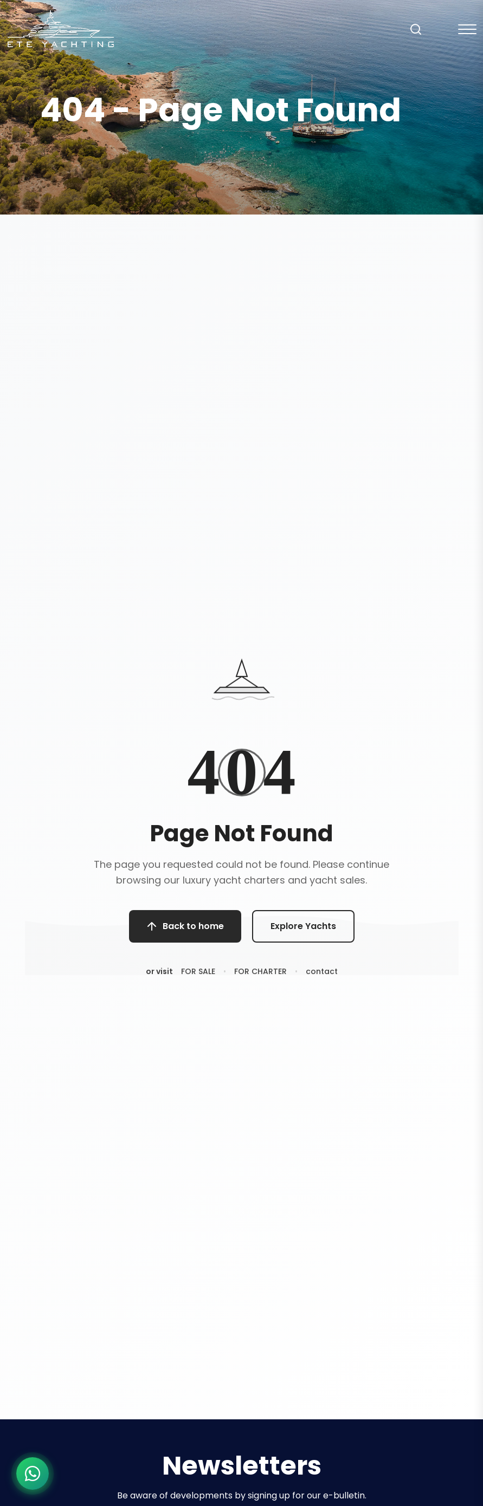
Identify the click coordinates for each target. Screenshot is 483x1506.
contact (322, 977)
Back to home (185, 930)
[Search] (416, 29)
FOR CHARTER (260, 977)
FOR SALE (198, 977)
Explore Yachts (303, 930)
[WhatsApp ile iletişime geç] (32, 1473)
